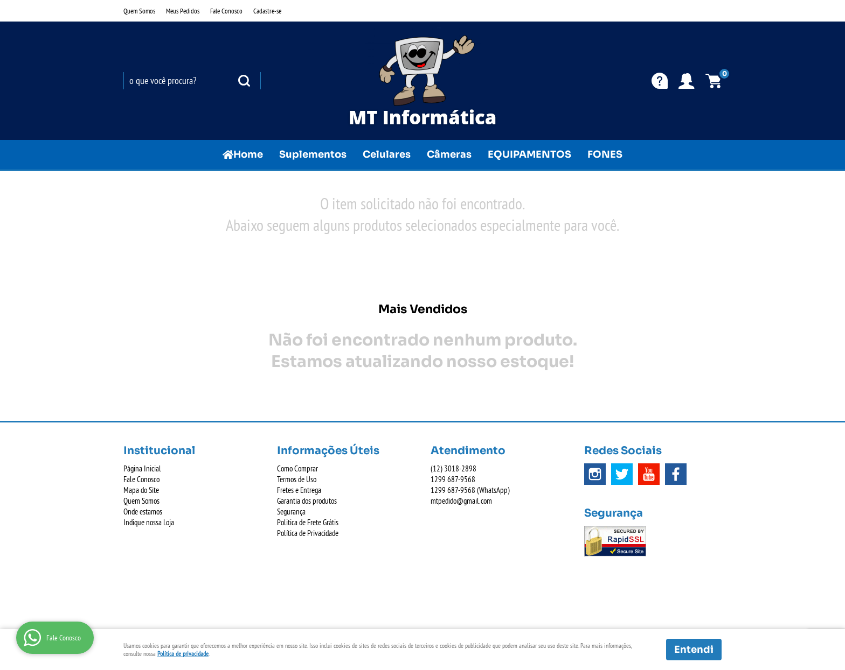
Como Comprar (297, 468)
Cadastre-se (267, 10)
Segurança (291, 511)
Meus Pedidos (182, 10)
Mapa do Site (141, 490)
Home (248, 154)
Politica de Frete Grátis (307, 522)
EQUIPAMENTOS (529, 154)
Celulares (387, 154)
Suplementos (313, 154)
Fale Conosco (226, 10)
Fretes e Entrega (299, 490)
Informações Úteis (328, 450)
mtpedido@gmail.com (461, 501)
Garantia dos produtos (307, 501)
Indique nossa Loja (148, 522)
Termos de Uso (296, 479)
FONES (604, 154)
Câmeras (449, 154)
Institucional (159, 450)
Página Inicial (142, 468)
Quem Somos (139, 10)
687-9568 (453, 479)
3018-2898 (453, 468)
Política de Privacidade (307, 533)
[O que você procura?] (244, 80)
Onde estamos (142, 511)
